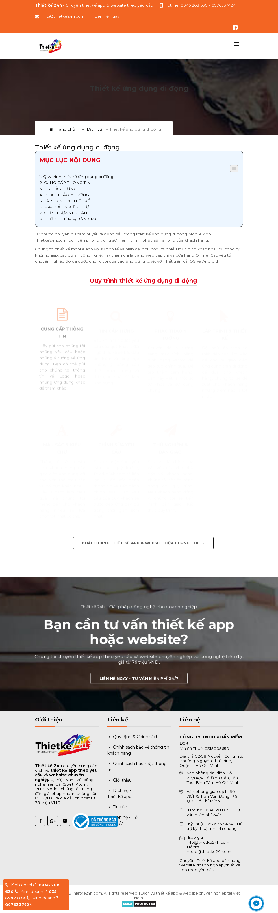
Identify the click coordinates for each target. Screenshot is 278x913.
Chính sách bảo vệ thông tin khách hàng (138, 750)
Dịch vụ (92, 129)
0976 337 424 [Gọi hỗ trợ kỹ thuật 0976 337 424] (219, 823)
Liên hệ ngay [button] (106, 16)
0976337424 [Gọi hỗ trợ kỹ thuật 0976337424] (224, 5)
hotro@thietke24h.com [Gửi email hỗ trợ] (210, 851)
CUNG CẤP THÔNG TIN (67, 182)
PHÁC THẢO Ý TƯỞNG (66, 194)
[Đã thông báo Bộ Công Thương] (77, 818)
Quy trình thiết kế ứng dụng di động (78, 176)
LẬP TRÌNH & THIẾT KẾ (67, 200)
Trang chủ (62, 129)
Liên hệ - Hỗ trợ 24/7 (122, 820)
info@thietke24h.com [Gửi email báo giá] (208, 842)
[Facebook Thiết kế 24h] (40, 821)
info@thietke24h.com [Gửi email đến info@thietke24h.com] (63, 16)
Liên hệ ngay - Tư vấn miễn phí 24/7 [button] (139, 667)
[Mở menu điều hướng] (236, 44)
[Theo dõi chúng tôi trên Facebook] (235, 27)
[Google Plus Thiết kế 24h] (52, 821)
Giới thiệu (119, 780)
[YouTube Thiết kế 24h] (65, 821)
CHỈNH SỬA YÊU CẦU (65, 213)
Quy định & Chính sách (133, 736)
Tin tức (117, 807)
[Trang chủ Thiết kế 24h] (50, 46)
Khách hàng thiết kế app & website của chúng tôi (143, 543)
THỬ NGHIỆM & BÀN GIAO (71, 219)
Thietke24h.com (87, 893)
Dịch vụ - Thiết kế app (119, 793)
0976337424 (18, 904)
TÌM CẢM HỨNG (60, 188)
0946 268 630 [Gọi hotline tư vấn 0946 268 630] (195, 5)
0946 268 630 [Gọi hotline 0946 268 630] (217, 810)
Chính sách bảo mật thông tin (137, 766)
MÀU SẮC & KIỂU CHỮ (66, 207)
